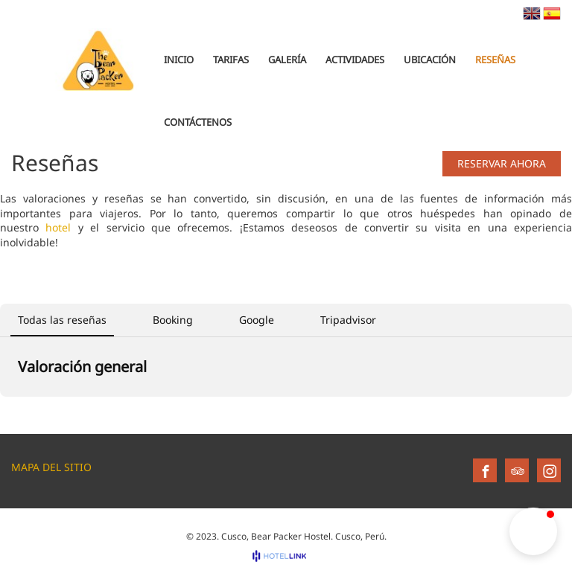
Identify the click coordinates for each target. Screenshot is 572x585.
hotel (58, 227)
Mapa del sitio (51, 467)
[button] (533, 531)
